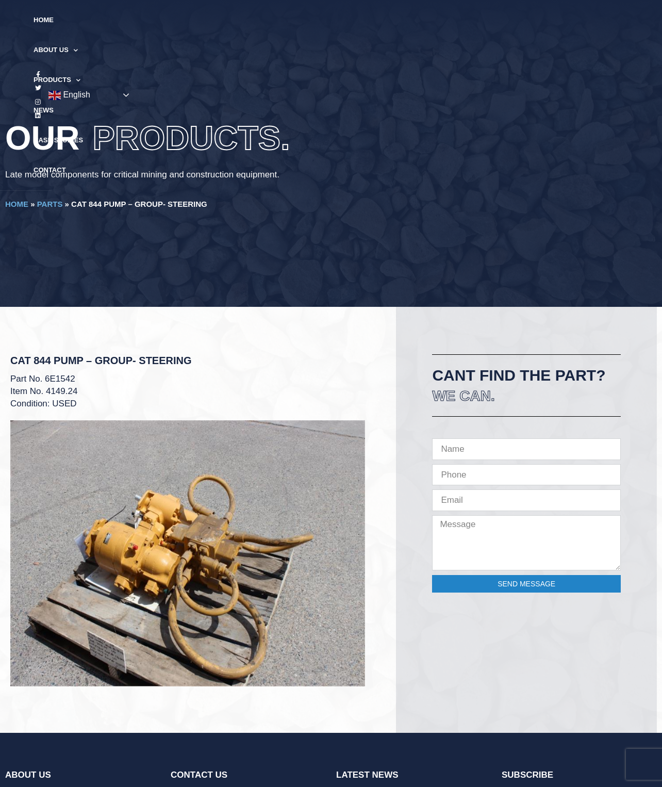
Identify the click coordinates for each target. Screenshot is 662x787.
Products (280, 20)
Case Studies (379, 20)
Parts (50, 204)
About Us (219, 20)
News (329, 20)
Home (171, 20)
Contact (436, 20)
